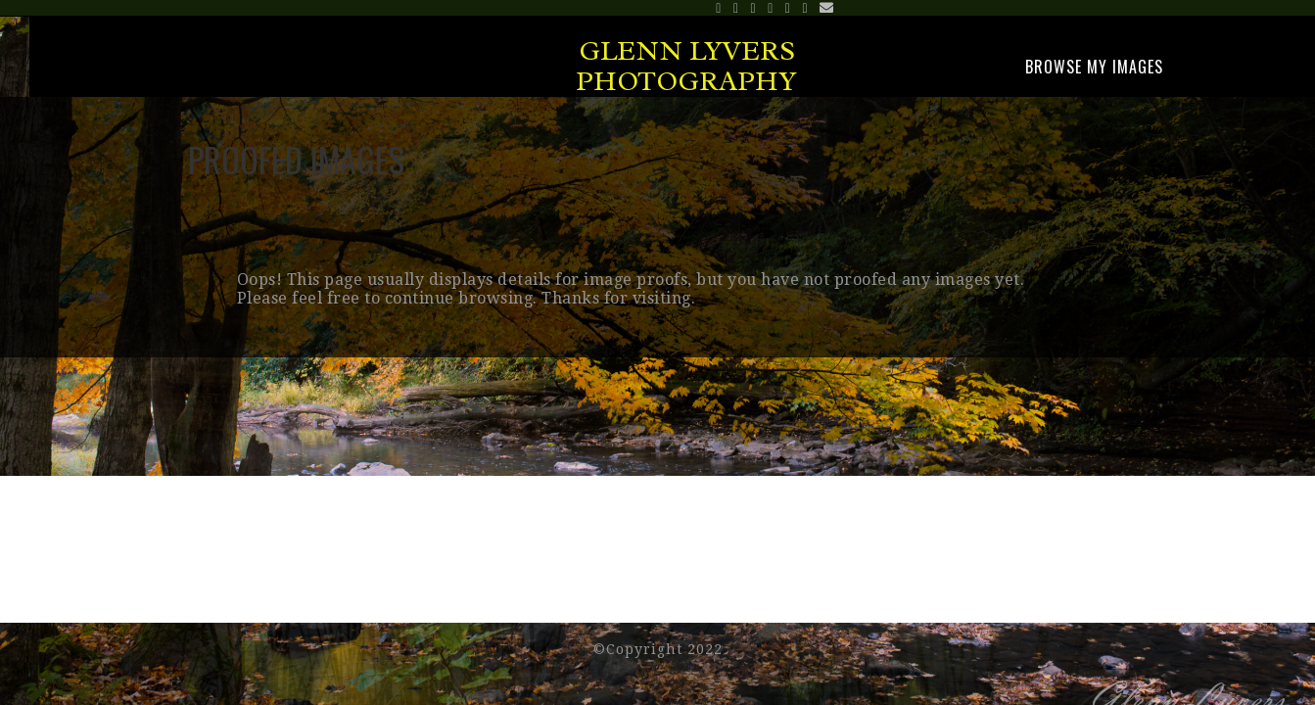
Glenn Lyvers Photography (686, 65)
